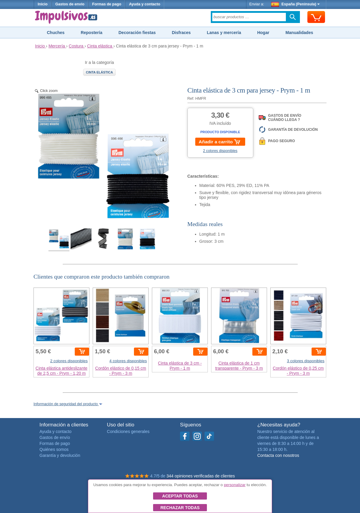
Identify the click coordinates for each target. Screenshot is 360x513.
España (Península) (295, 4)
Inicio (43, 4)
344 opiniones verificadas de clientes (201, 476)
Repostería (91, 32)
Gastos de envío (69, 4)
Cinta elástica (99, 72)
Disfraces (181, 32)
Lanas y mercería (224, 32)
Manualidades (299, 32)
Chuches (56, 32)
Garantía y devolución (59, 455)
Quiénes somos (53, 449)
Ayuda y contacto (144, 4)
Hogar (263, 32)
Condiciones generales (128, 431)
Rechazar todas (179, 507)
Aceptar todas (180, 496)
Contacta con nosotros (278, 455)
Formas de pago (106, 4)
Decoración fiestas (137, 32)
